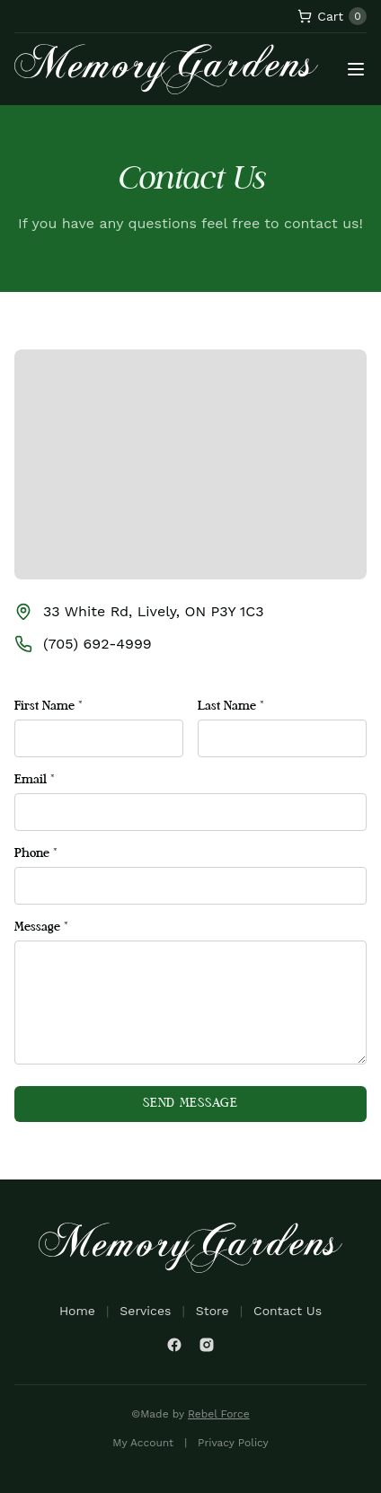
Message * (41, 927)
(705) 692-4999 (97, 643)
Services (145, 1310)
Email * (34, 780)
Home (77, 1310)
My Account (142, 1442)
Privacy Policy (233, 1442)
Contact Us (287, 1310)
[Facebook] (174, 1345)
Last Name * (231, 706)
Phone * (36, 854)
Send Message (190, 1103)
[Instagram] (206, 1345)
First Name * (48, 706)
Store (212, 1310)
